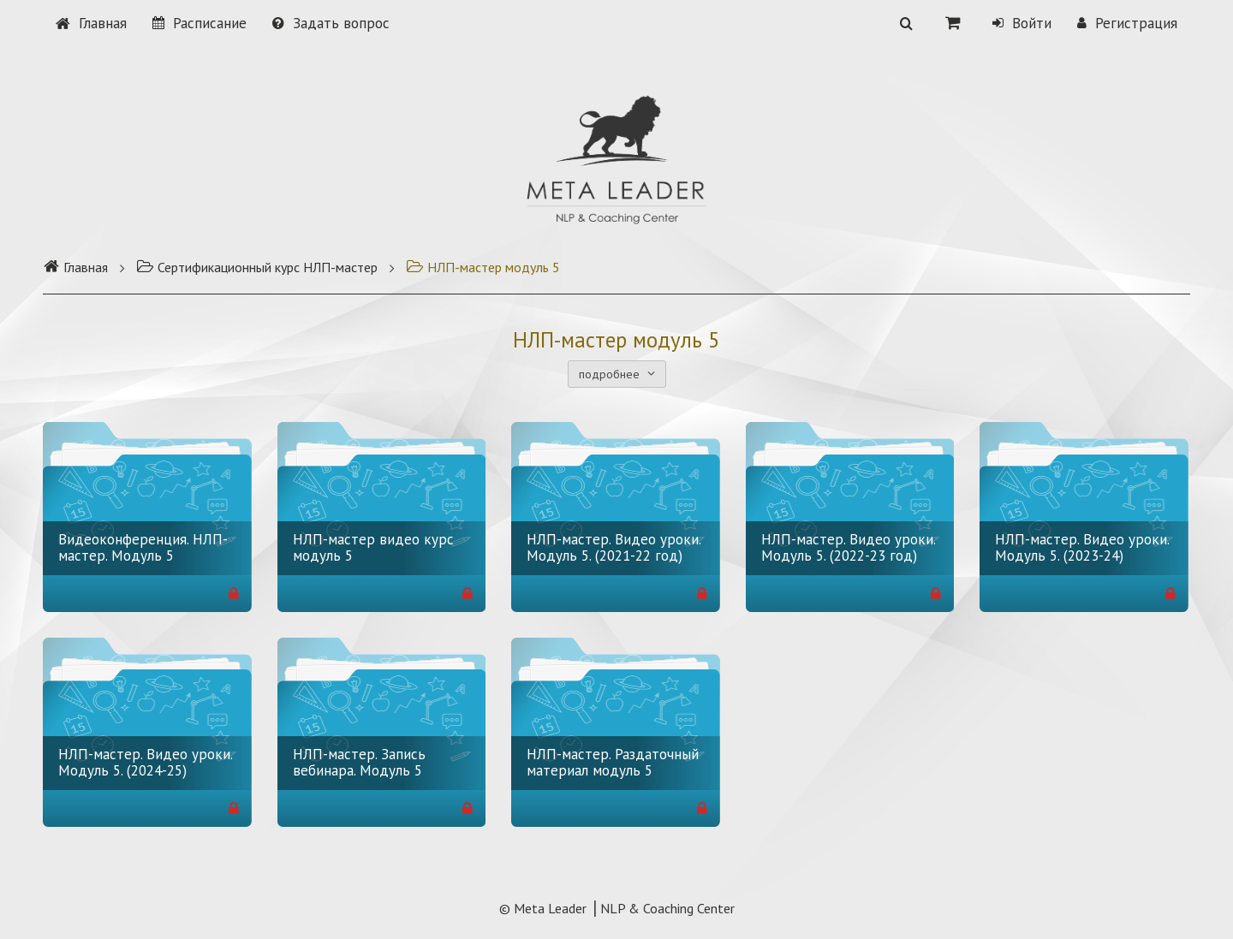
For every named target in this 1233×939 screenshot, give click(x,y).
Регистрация (1127, 23)
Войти (1021, 23)
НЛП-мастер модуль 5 (483, 267)
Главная (91, 23)
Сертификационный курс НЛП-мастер (257, 267)
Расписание (199, 23)
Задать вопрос (331, 23)
